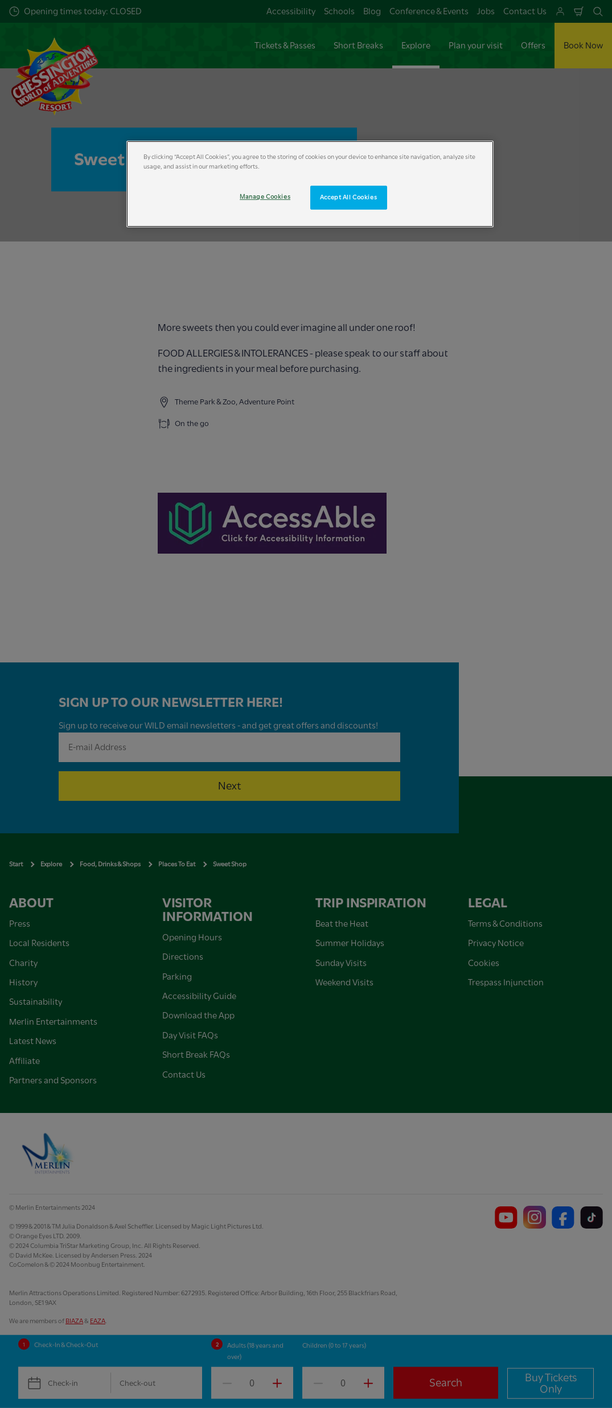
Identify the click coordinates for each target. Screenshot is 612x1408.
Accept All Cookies (348, 197)
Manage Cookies (265, 196)
